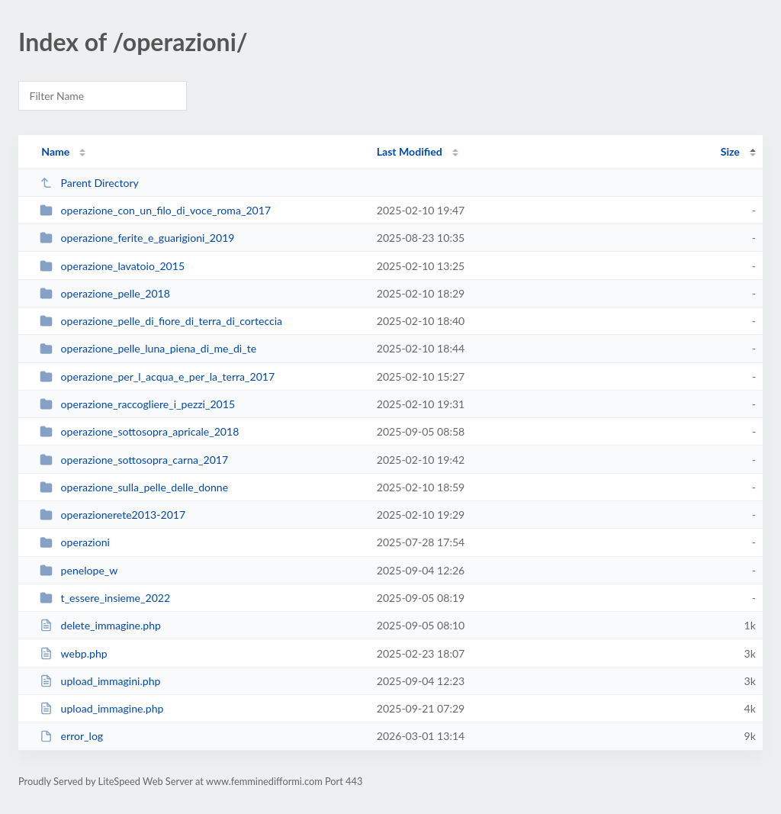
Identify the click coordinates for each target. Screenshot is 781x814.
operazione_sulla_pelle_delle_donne (134, 487)
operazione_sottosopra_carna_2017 (134, 459)
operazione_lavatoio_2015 (112, 265)
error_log (71, 735)
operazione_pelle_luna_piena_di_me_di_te (148, 348)
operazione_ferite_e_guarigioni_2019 (137, 237)
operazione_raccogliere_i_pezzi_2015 (137, 403)
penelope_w (78, 570)
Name (55, 151)
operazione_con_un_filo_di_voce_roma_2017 (155, 210)
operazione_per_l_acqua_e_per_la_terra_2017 (157, 376)
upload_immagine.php (101, 708)
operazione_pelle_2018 (105, 293)
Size (730, 151)
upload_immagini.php (100, 680)
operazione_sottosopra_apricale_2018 (139, 431)
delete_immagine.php (100, 625)
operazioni (75, 542)
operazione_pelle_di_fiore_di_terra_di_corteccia (161, 320)
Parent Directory (89, 182)
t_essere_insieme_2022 (105, 597)
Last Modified (409, 151)
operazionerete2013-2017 (112, 514)
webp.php (74, 653)
